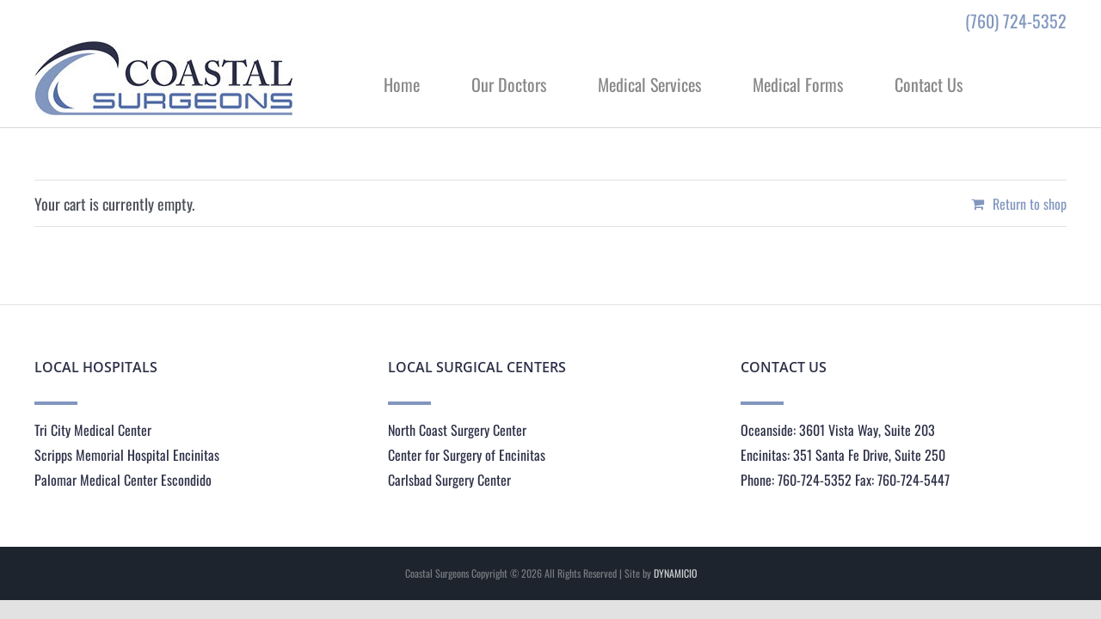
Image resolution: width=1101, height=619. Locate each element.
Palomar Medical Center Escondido (123, 479)
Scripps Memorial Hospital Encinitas (126, 454)
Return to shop (1030, 203)
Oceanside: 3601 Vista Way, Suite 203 (838, 430)
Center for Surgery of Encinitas (466, 454)
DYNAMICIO (675, 573)
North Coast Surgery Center (457, 430)
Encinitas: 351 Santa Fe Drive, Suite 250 (843, 454)
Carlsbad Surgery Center (449, 479)
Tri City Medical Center (92, 430)
